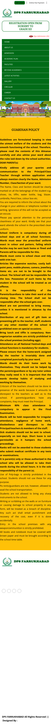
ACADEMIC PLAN (11, 59)
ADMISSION (9, 53)
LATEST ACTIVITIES (11, 75)
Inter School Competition (13, 609)
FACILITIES (8, 64)
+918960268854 (10, 576)
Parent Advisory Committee (15, 622)
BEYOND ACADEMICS (13, 70)
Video (4, 665)
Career (7, 92)
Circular (8, 87)
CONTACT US (9, 98)
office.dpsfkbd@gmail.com (23, 580)
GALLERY (8, 81)
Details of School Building (14, 646)
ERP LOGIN (20, 3)
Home (7, 42)
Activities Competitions (13, 615)
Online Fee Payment (36, 3)
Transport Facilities (11, 653)
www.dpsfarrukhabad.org (15, 585)
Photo (4, 659)
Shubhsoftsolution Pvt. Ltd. (33, 720)
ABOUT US (8, 47)
